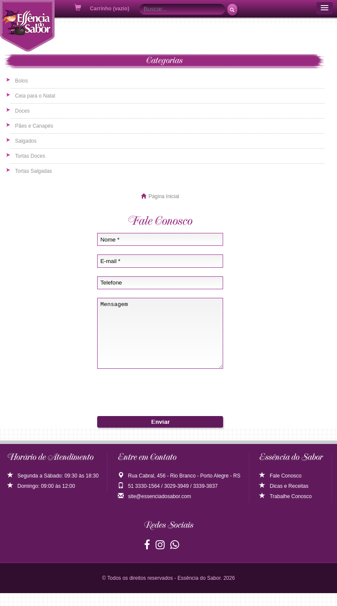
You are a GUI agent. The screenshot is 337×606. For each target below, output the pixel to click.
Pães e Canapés (34, 126)
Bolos (21, 81)
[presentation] (160, 401)
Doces (22, 111)
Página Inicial (163, 196)
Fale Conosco (280, 489)
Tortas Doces (30, 156)
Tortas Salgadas (33, 171)
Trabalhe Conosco (285, 509)
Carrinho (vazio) (102, 8)
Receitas (298, 499)
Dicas (270, 499)
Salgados (26, 141)
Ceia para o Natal (35, 96)
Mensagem (160, 340)
